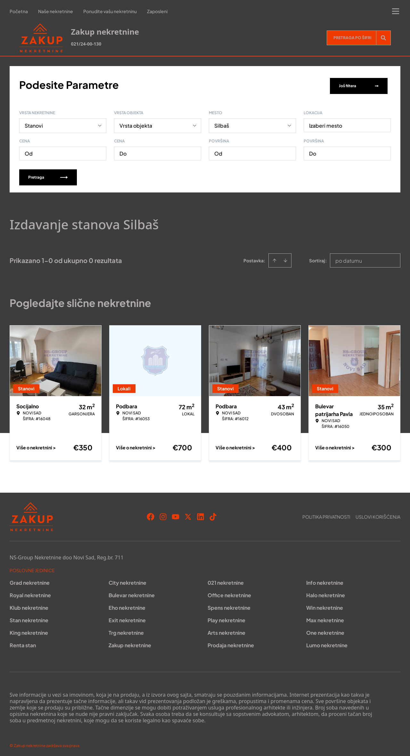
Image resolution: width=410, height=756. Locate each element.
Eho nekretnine (127, 605)
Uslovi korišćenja (378, 514)
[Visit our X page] (188, 514)
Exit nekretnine (127, 618)
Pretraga (48, 175)
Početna (19, 11)
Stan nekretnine (29, 618)
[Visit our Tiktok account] (213, 514)
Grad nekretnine (30, 580)
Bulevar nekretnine (132, 593)
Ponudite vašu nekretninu (110, 11)
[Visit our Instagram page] (163, 514)
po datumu (348, 258)
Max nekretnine (325, 618)
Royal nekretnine (30, 593)
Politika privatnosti (326, 514)
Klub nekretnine (29, 605)
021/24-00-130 (86, 44)
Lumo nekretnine (327, 643)
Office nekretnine (229, 593)
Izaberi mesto (325, 123)
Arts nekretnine (226, 630)
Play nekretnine (226, 618)
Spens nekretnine (229, 605)
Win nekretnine (324, 605)
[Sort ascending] (274, 258)
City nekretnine (127, 580)
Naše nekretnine (55, 11)
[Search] (383, 37)
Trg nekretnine (126, 630)
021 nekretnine (226, 580)
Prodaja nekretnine (231, 643)
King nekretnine (29, 630)
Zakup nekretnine (130, 643)
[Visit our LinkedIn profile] (200, 514)
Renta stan (23, 643)
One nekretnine (325, 630)
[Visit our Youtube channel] (175, 514)
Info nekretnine (324, 580)
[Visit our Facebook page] (150, 514)
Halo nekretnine (325, 593)
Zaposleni (157, 11)
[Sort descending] (285, 258)
